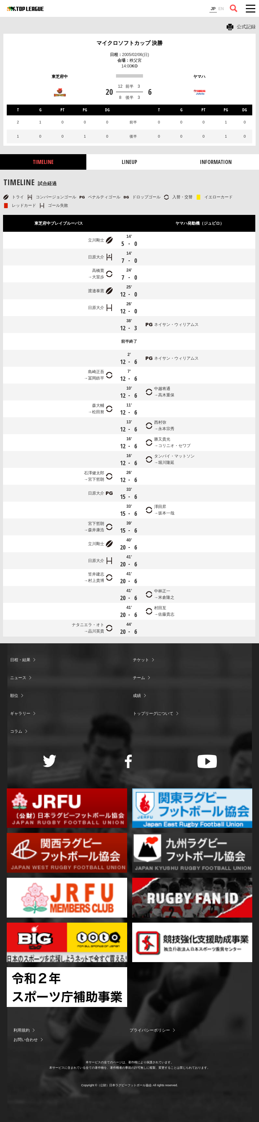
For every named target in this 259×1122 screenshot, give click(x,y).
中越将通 (162, 388)
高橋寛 (98, 270)
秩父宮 (136, 60)
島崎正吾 (96, 371)
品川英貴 (96, 631)
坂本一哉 (166, 513)
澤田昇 (160, 506)
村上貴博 (96, 580)
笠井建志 (96, 574)
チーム (139, 677)
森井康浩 (96, 530)
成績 (137, 695)
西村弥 (160, 422)
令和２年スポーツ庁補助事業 (67, 987)
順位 (14, 695)
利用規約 (21, 1030)
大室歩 (98, 277)
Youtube (207, 761)
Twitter (50, 761)
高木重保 (166, 395)
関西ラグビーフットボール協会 (67, 853)
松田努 (98, 412)
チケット (141, 659)
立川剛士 (96, 240)
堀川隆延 (166, 462)
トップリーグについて (153, 713)
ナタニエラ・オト (88, 624)
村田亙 (160, 608)
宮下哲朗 (96, 479)
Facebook (128, 761)
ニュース (18, 677)
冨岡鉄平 (96, 378)
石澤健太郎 (94, 473)
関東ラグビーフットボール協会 (192, 808)
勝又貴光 (162, 439)
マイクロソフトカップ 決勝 (129, 43)
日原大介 (96, 257)
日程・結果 (20, 659)
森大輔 (98, 405)
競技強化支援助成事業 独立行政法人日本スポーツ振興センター (192, 942)
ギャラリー (20, 713)
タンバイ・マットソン (174, 456)
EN (221, 8)
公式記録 (246, 26)
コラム (16, 731)
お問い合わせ (25, 1039)
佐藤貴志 (166, 614)
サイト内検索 (233, 8)
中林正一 (162, 591)
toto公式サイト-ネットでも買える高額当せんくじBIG (67, 942)
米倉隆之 (166, 597)
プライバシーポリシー (150, 1030)
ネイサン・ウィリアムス (176, 324)
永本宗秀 (166, 428)
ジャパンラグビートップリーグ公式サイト (25, 8)
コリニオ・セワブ (174, 445)
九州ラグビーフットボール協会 (192, 853)
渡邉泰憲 (96, 290)
